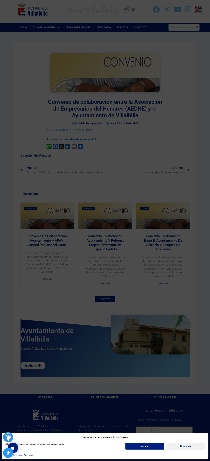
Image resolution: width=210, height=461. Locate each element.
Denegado (185, 446)
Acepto (145, 446)
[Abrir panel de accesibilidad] (8, 453)
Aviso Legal (29, 455)
